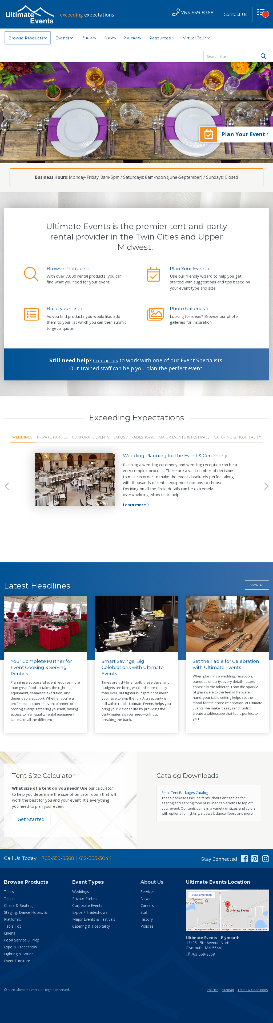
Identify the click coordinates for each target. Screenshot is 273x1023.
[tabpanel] (136, 480)
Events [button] (64, 38)
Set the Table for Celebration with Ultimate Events (227, 665)
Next (266, 486)
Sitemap (228, 990)
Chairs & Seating (18, 905)
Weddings (22, 437)
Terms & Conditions (253, 990)
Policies (147, 926)
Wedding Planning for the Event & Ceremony (177, 455)
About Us (151, 882)
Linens (9, 933)
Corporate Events (90, 437)
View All (256, 585)
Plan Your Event (189, 268)
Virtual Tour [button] (196, 38)
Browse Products (67, 268)
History (146, 919)
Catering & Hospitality (237, 437)
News (110, 37)
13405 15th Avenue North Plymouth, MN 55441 (212, 943)
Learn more (134, 504)
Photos (88, 37)
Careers (147, 905)
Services (132, 37)
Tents (9, 891)
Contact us (105, 360)
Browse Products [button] (27, 38)
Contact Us (233, 14)
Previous (6, 486)
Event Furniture (17, 961)
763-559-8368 (58, 859)
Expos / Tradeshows (134, 437)
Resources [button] (161, 38)
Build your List (64, 308)
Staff (144, 912)
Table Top (13, 926)
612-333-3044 (95, 859)
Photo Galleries (188, 308)
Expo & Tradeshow (20, 947)
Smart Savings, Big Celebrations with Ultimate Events (134, 668)
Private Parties (52, 437)
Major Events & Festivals (184, 437)
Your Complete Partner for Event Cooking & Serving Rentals (42, 668)
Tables (9, 898)
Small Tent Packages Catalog (185, 792)
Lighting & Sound (19, 954)
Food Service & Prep (21, 940)
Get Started (32, 819)
